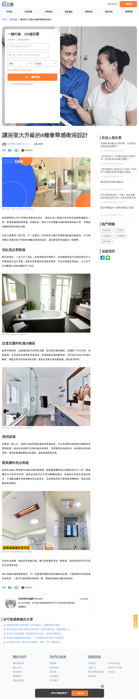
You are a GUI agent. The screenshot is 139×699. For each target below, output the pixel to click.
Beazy (14, 334)
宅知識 (9, 12)
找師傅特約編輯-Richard (18, 144)
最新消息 (109, 12)
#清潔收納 (120, 236)
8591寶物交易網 (96, 672)
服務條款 (17, 676)
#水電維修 (106, 236)
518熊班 (92, 663)
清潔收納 (88, 12)
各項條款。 (30, 84)
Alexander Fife (17, 209)
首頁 (4, 19)
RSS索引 (54, 680)
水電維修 (48, 12)
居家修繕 (68, 12)
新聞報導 (129, 12)
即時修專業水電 (17, 552)
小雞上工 (92, 667)
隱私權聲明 (18, 680)
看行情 (53, 672)
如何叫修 (54, 667)
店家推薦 (28, 12)
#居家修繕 (106, 230)
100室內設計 (114, 663)
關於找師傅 (18, 663)
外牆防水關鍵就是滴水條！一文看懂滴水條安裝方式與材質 (35, 638)
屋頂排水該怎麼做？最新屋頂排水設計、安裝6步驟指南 (33, 633)
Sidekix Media (16, 428)
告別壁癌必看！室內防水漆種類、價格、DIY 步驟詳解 (32, 642)
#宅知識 (119, 230)
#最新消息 (106, 241)
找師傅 (29, 552)
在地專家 (54, 676)
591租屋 (92, 676)
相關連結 (22, 607)
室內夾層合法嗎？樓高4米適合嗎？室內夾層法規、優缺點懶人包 (38, 629)
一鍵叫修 (128, 4)
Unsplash (29, 209)
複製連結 (28, 150)
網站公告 (17, 667)
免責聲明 (17, 672)
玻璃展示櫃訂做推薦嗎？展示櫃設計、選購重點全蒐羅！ (34, 625)
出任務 (111, 672)
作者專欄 (84, 599)
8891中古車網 (115, 667)
